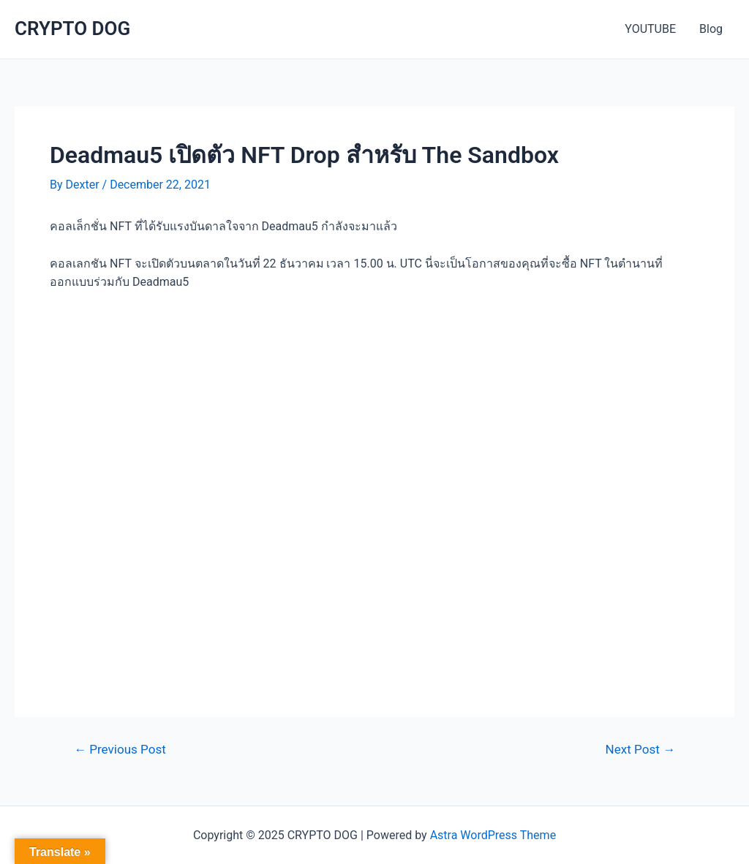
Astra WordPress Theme (493, 835)
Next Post (640, 749)
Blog (711, 29)
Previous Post (120, 749)
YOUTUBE (650, 29)
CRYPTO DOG (72, 28)
